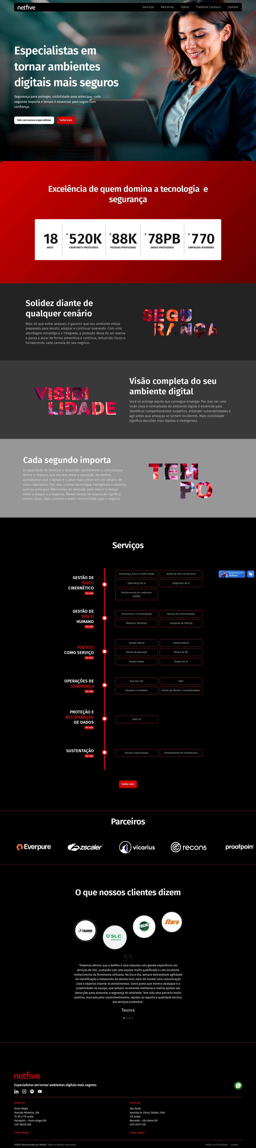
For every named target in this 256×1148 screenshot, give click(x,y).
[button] (124, 1018)
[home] (35, 7)
